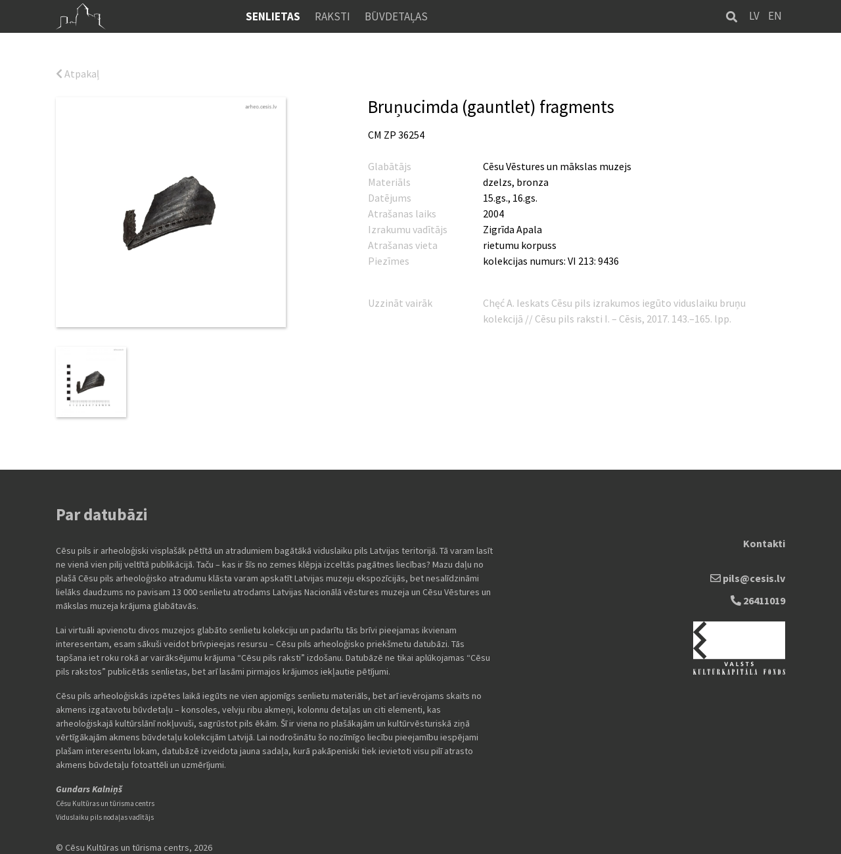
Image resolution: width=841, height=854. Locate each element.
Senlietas (273, 16)
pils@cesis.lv (747, 571)
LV (754, 16)
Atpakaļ (77, 73)
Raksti (332, 16)
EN (775, 16)
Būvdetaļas (396, 16)
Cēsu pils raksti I (571, 318)
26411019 (758, 593)
